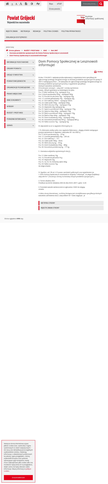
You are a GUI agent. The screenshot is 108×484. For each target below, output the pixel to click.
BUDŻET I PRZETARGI (31, 50)
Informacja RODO (13, 77)
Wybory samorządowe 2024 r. (17, 338)
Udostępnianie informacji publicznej (19, 72)
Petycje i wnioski (12, 308)
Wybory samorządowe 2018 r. (17, 333)
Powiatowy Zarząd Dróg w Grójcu (18, 138)
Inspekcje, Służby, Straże (15, 164)
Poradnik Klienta (12, 417)
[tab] (71, 203)
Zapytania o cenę (13, 396)
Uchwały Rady (11, 214)
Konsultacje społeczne (14, 180)
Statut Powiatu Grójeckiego (16, 240)
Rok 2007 (54, 50)
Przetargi (10, 353)
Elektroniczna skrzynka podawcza (18, 421)
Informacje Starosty (13, 277)
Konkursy (10, 118)
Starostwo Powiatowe (14, 113)
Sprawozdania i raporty (15, 263)
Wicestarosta (11, 102)
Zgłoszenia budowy (13, 291)
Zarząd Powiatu (12, 93)
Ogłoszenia (11, 368)
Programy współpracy (14, 175)
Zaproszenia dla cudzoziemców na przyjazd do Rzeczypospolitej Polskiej (18, 438)
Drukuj (98, 72)
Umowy (9, 358)
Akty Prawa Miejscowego (15, 224)
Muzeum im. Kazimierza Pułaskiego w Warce (19, 144)
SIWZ (45, 50)
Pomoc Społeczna (13, 155)
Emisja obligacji (12, 406)
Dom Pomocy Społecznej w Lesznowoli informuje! (28, 56)
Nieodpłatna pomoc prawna (16, 426)
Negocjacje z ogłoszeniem (16, 382)
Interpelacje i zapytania (15, 312)
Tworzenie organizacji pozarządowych (14, 197)
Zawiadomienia (12, 286)
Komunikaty (11, 296)
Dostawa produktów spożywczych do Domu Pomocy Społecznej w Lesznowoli (39, 53)
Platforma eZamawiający (15, 349)
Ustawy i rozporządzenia (15, 268)
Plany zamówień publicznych (16, 401)
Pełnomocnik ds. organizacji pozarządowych (16, 190)
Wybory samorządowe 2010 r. (17, 323)
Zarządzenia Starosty (14, 229)
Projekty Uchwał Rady (14, 245)
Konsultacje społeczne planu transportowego (16, 302)
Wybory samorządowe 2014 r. (17, 328)
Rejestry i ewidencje (13, 282)
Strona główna (13, 50)
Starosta (10, 97)
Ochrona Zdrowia (13, 150)
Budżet (9, 372)
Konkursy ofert (12, 185)
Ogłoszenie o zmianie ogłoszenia (18, 377)
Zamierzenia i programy (15, 272)
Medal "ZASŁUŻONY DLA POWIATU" (15, 234)
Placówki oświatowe (14, 134)
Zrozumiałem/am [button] (18, 478)
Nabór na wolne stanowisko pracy (18, 123)
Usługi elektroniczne (14, 431)
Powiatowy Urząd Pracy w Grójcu (18, 159)
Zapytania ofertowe (13, 387)
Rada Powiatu (11, 88)
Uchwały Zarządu (13, 219)
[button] (71, 203)
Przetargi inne (11, 391)
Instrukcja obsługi (13, 67)
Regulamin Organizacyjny (15, 210)
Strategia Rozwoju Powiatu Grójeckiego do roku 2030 (16, 251)
